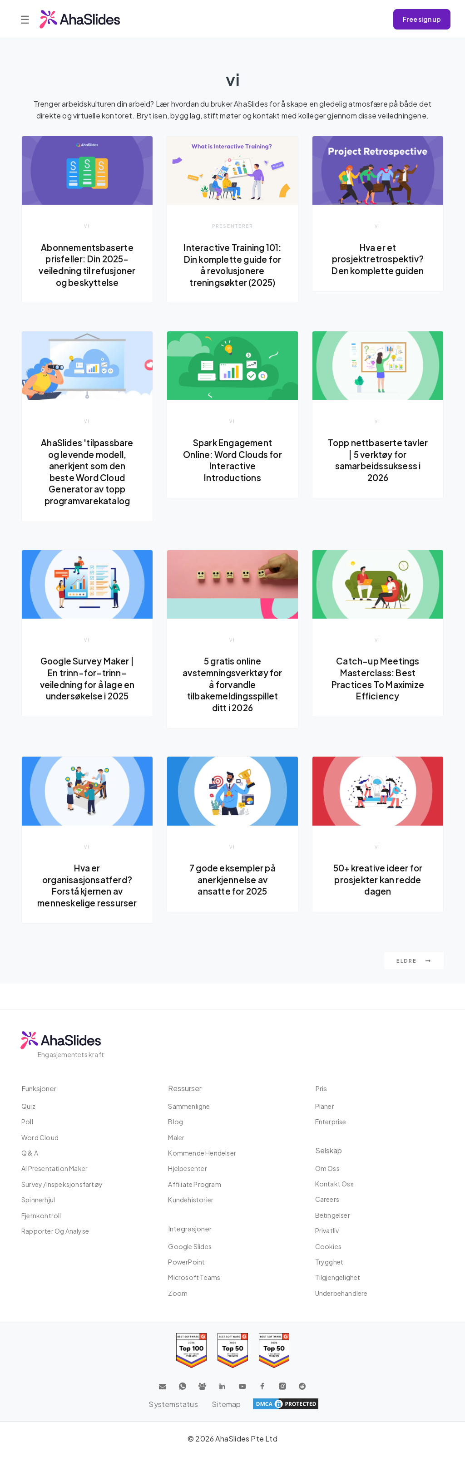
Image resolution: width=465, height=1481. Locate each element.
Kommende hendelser (202, 1153)
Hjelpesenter (187, 1168)
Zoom (178, 1293)
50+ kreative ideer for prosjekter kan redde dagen (378, 893)
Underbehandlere (341, 1293)
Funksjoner (39, 1088)
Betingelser (332, 1215)
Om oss (327, 1168)
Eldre (413, 986)
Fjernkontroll (41, 1215)
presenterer (232, 226)
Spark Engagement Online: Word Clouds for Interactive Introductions (232, 472)
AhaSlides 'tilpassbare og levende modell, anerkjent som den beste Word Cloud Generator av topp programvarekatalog (87, 483)
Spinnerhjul (38, 1200)
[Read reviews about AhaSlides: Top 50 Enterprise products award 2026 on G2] (274, 1350)
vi (87, 226)
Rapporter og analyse (55, 1231)
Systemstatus (173, 1404)
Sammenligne (189, 1106)
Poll (27, 1121)
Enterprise (330, 1121)
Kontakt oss (334, 1184)
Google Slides (190, 1246)
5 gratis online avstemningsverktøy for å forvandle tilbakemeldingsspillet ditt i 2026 (232, 696)
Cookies (328, 1246)
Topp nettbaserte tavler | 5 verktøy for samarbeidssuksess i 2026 (378, 472)
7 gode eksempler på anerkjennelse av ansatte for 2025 (232, 893)
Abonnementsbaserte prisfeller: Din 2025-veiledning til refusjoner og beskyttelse (87, 270)
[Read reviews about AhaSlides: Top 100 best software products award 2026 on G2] (191, 1350)
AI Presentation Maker (54, 1168)
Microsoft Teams (194, 1277)
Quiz (28, 1106)
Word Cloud (40, 1137)
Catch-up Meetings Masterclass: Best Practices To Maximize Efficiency (377, 691)
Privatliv (327, 1230)
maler (176, 1137)
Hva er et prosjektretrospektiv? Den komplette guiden (378, 259)
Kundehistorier (190, 1200)
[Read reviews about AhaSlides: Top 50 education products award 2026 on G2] (233, 1350)
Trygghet (329, 1262)
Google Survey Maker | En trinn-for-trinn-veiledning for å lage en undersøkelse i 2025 (87, 691)
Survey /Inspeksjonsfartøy (62, 1184)
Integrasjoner (190, 1228)
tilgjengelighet (338, 1277)
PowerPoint (186, 1262)
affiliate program (194, 1184)
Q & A (29, 1153)
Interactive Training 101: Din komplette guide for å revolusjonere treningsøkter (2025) (232, 270)
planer (324, 1106)
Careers (327, 1199)
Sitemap (226, 1404)
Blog (175, 1121)
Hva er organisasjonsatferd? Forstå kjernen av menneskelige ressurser (87, 904)
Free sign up (422, 19)
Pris (321, 1088)
